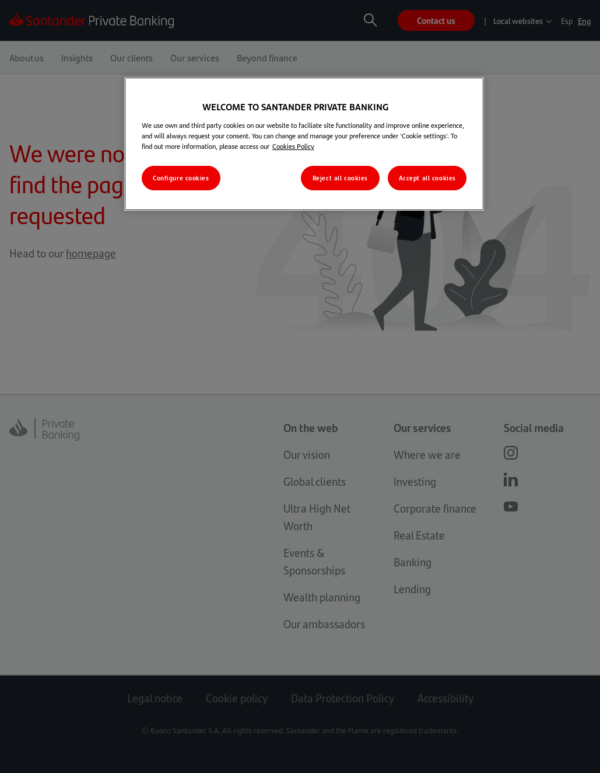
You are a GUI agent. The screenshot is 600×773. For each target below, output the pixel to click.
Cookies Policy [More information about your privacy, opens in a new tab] (293, 146)
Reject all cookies (340, 178)
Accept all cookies (427, 178)
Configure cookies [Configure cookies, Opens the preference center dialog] (181, 178)
